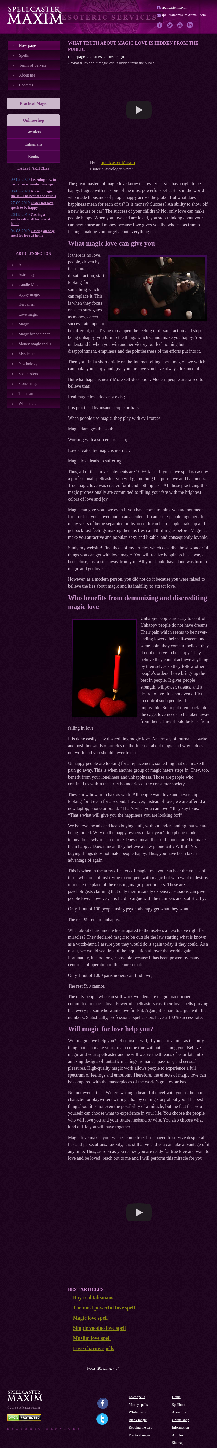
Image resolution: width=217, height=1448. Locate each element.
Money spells (138, 1405)
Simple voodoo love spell (99, 1328)
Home (176, 1397)
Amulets (33, 132)
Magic (24, 324)
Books (33, 156)
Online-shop (33, 120)
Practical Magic (33, 103)
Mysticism (27, 354)
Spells (24, 55)
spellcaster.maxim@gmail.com (184, 15)
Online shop (180, 1420)
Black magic (138, 1420)
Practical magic (140, 1435)
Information (180, 1427)
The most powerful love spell (104, 1307)
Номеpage (27, 45)
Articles (177, 1435)
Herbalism (27, 304)
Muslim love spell (92, 1338)
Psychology (28, 364)
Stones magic (29, 383)
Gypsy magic (29, 294)
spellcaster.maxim (175, 7)
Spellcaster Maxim (118, 162)
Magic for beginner (34, 334)
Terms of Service (33, 65)
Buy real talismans (93, 1297)
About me (27, 75)
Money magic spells (35, 344)
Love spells (137, 1397)
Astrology (27, 274)
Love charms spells (93, 1348)
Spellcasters (28, 373)
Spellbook (179, 1405)
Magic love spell (90, 1317)
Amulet (25, 264)
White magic (29, 403)
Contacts (26, 85)
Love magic (28, 314)
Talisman (26, 393)
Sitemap (178, 1443)
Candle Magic (30, 284)
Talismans (33, 144)
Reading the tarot (141, 1427)
